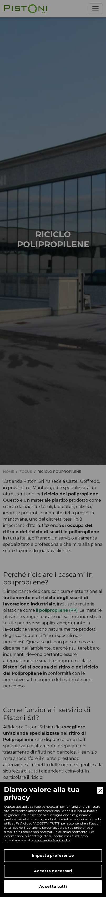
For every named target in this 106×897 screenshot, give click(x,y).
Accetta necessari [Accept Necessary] (53, 871)
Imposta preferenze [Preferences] (53, 855)
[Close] (100, 790)
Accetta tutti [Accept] (53, 886)
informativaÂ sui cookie (52, 840)
